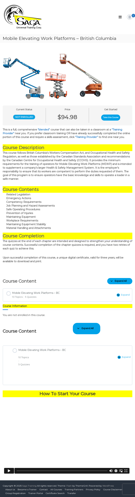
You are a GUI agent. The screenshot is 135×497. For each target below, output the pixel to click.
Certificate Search (55, 491)
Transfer (71, 491)
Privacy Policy (93, 488)
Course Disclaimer (112, 488)
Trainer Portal (35, 491)
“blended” (44, 129)
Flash (69, 484)
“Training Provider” (86, 137)
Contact (43, 488)
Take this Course (110, 117)
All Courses (56, 488)
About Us (10, 488)
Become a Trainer (27, 488)
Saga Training (29, 484)
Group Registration (15, 491)
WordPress (108, 484)
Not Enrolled (24, 117)
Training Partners (74, 488)
